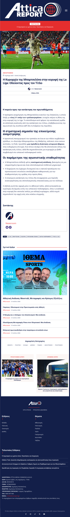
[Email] (7, 227)
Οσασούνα (23, 236)
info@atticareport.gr (13, 496)
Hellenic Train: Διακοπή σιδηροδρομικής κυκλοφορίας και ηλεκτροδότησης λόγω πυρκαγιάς (30, 460)
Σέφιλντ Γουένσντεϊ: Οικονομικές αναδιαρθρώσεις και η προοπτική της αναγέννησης (52, 390)
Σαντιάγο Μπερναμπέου (45, 236)
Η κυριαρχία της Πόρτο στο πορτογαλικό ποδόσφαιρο (17, 379)
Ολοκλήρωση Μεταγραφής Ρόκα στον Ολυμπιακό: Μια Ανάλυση (26, 322)
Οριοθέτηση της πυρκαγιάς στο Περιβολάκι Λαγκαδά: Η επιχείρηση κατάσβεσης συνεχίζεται (30, 468)
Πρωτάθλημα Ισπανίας (32, 236)
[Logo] (33, 10)
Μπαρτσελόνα (16, 236)
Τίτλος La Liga (56, 236)
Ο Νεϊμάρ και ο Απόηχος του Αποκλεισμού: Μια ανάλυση (24, 315)
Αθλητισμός (8, 73)
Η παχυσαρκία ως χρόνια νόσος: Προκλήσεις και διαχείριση (35, 27)
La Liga (9, 236)
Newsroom (38, 89)
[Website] (10, 227)
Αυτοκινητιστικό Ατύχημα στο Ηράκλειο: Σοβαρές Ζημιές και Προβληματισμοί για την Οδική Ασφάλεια (33, 464)
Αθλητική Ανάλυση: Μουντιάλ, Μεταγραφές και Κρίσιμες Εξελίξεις (32, 298)
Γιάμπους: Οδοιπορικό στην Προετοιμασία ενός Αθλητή (23, 307)
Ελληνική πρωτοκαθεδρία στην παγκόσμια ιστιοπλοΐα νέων (25, 330)
